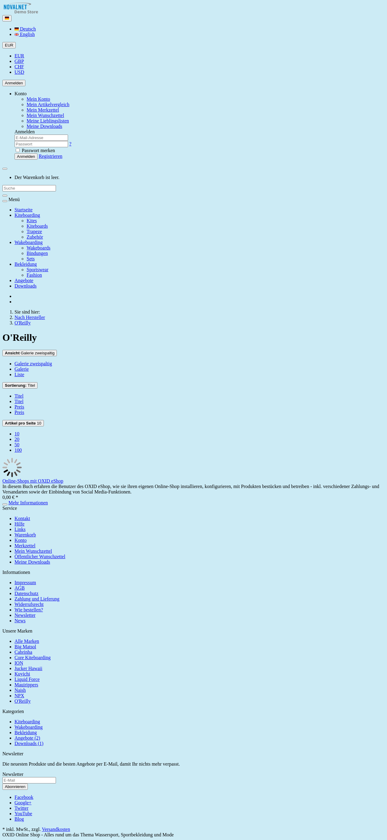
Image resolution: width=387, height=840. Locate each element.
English (25, 34)
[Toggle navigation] (4, 201)
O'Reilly (23, 701)
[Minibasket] (4, 169)
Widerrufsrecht (29, 604)
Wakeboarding (29, 242)
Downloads (26, 285)
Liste (19, 374)
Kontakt (22, 518)
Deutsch (25, 28)
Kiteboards (37, 226)
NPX (19, 695)
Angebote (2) (27, 738)
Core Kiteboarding (33, 657)
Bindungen (37, 253)
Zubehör (35, 236)
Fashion (34, 275)
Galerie (22, 369)
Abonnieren (15, 786)
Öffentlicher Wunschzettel (40, 556)
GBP (19, 61)
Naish (20, 690)
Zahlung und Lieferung (37, 598)
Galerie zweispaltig (29, 353)
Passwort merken (35, 150)
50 (17, 444)
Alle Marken (27, 641)
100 (18, 450)
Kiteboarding (27, 215)
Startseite (24, 209)
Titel (20, 385)
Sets (31, 258)
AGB (20, 588)
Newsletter (25, 615)
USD (19, 72)
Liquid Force (27, 679)
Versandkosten (56, 829)
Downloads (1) (29, 743)
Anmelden (26, 156)
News (20, 620)
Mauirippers (26, 684)
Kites (32, 220)
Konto (21, 540)
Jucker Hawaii (28, 668)
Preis (19, 406)
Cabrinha (23, 652)
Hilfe (19, 523)
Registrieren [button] (50, 156)
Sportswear (37, 269)
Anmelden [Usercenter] (14, 83)
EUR (19, 55)
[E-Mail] (29, 780)
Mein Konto (38, 99)
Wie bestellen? (29, 609)
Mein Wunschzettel (33, 551)
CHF (19, 66)
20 (17, 439)
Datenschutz (26, 593)
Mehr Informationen (28, 502)
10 (23, 423)
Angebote (24, 280)
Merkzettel (25, 545)
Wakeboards (38, 247)
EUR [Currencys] (9, 45)
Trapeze (34, 231)
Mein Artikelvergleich (48, 104)
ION (19, 663)
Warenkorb (25, 534)
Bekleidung (26, 264)
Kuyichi (22, 673)
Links (20, 529)
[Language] (6, 18)
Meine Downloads (32, 562)
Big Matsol (25, 646)
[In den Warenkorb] (4, 504)
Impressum (25, 582)
